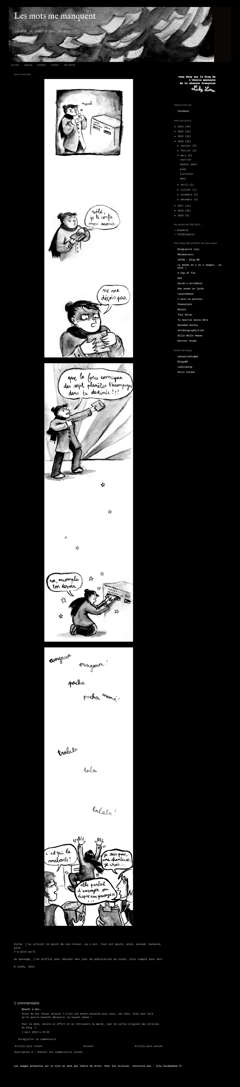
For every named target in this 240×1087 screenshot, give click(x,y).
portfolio (41, 65)
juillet (186, 189)
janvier (186, 145)
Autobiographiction (191, 330)
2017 (181, 205)
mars (184, 155)
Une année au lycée (191, 288)
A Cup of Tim (186, 273)
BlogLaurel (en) (188, 249)
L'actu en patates (190, 299)
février (186, 150)
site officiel (69, 65)
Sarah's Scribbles (190, 283)
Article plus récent (29, 1046)
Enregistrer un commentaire (37, 1039)
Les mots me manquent (55, 16)
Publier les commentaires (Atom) (59, 1052)
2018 (181, 210)
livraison (186, 174)
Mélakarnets (186, 254)
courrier (186, 159)
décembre (187, 199)
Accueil (15, 65)
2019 (181, 215)
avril (185, 184)
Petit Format (186, 372)
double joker (189, 164)
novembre (187, 194)
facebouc (183, 111)
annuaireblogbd (188, 356)
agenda (28, 65)
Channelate (185, 304)
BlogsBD (183, 361)
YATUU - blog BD (188, 259)
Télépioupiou (186, 234)
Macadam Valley (188, 325)
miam (183, 169)
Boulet (182, 309)
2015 (181, 136)
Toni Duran (185, 314)
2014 (181, 131)
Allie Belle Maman (190, 335)
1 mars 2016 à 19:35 (36, 1032)
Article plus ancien (149, 1046)
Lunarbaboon (186, 294)
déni (183, 178)
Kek (180, 278)
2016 (181, 141)
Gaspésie (183, 230)
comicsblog (185, 367)
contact (55, 65)
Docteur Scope (187, 341)
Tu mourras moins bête (193, 320)
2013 (181, 126)
